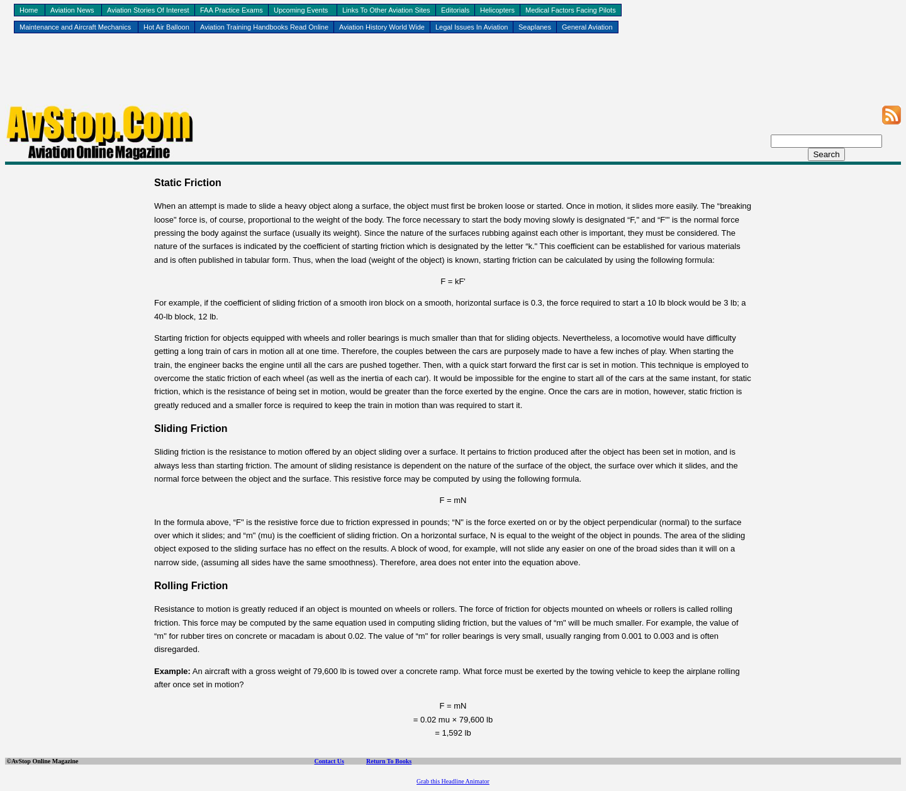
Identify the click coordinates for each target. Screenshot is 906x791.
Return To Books (388, 761)
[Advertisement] (453, 76)
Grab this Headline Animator (453, 781)
